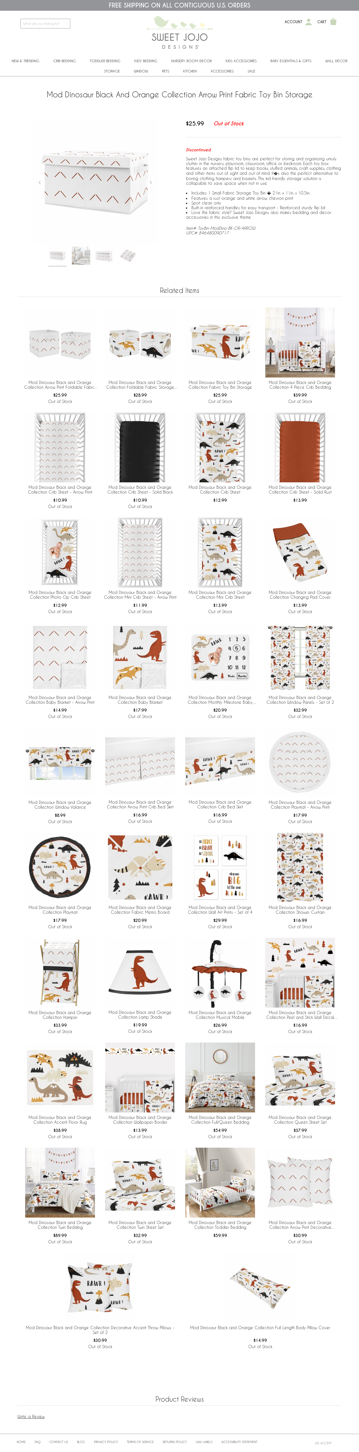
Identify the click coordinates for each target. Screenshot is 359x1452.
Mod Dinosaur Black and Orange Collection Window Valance (60, 804)
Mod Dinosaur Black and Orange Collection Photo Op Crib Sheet (60, 594)
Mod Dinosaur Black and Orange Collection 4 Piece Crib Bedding (300, 384)
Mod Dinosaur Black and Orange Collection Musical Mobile (220, 1015)
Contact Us (59, 1442)
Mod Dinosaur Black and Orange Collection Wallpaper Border (140, 1119)
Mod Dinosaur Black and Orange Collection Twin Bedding (60, 1225)
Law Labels (204, 1442)
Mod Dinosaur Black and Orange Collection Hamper (60, 1015)
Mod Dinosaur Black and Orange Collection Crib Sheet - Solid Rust (300, 489)
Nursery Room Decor (191, 61)
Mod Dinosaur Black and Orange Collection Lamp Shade (140, 1014)
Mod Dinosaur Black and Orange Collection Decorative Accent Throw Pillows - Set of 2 (100, 1330)
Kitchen (190, 71)
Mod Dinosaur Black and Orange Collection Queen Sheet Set (300, 1119)
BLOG (81, 1442)
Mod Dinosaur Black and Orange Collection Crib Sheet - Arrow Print (60, 489)
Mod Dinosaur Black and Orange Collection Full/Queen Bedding (220, 1119)
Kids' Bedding (145, 61)
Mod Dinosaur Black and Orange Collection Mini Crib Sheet (220, 594)
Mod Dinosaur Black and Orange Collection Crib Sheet (220, 489)
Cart (322, 22)
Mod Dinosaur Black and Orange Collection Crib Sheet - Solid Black (140, 489)
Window (141, 71)
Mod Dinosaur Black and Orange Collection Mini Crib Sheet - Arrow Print (140, 594)
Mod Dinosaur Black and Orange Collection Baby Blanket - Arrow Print (60, 700)
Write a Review (31, 1416)
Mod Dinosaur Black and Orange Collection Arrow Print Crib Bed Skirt (140, 804)
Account (293, 22)
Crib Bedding (64, 61)
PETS (165, 71)
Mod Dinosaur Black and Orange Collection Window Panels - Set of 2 (300, 700)
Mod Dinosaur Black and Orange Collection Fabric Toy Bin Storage (220, 384)
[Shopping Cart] (333, 22)
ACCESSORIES (222, 71)
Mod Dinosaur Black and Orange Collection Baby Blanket (140, 700)
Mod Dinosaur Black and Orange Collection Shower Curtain (300, 909)
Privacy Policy (106, 1442)
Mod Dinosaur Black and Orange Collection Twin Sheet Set (140, 1225)
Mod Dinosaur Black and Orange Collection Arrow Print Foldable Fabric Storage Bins (60, 385)
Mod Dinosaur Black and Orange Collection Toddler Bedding (220, 1225)
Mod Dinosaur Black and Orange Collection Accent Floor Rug (60, 1119)
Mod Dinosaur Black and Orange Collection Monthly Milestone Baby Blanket (220, 700)
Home (21, 1442)
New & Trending (25, 61)
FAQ (38, 1442)
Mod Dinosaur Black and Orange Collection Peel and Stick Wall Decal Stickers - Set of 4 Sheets (300, 1015)
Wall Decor (336, 61)
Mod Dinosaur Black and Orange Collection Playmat (60, 909)
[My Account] (308, 22)
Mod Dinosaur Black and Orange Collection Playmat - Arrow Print (300, 804)
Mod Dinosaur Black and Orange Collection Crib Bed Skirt (220, 804)
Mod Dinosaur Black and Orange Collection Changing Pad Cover (300, 594)
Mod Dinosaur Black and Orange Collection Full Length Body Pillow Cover (260, 1327)
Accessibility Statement (239, 1442)
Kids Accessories (241, 61)
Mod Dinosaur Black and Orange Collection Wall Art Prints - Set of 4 (220, 909)
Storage (112, 71)
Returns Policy (175, 1442)
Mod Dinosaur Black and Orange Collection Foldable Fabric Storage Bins (140, 385)
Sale (251, 71)
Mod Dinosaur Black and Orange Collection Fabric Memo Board (140, 909)
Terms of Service (140, 1442)
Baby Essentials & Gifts (290, 61)
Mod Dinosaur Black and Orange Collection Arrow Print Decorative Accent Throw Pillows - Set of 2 (300, 1225)
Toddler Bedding (105, 61)
